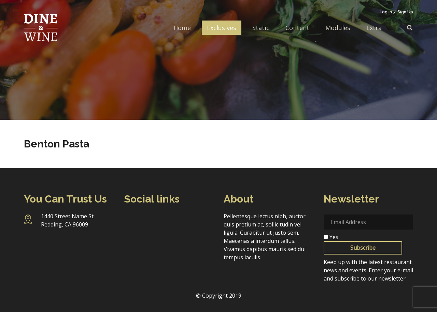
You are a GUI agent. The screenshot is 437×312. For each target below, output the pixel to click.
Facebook (130, 219)
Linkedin (185, 219)
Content (297, 28)
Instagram (148, 220)
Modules (337, 28)
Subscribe (363, 247)
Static (260, 28)
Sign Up (405, 12)
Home (182, 28)
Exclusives (221, 28)
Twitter (167, 219)
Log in (386, 12)
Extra (374, 28)
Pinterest (130, 235)
